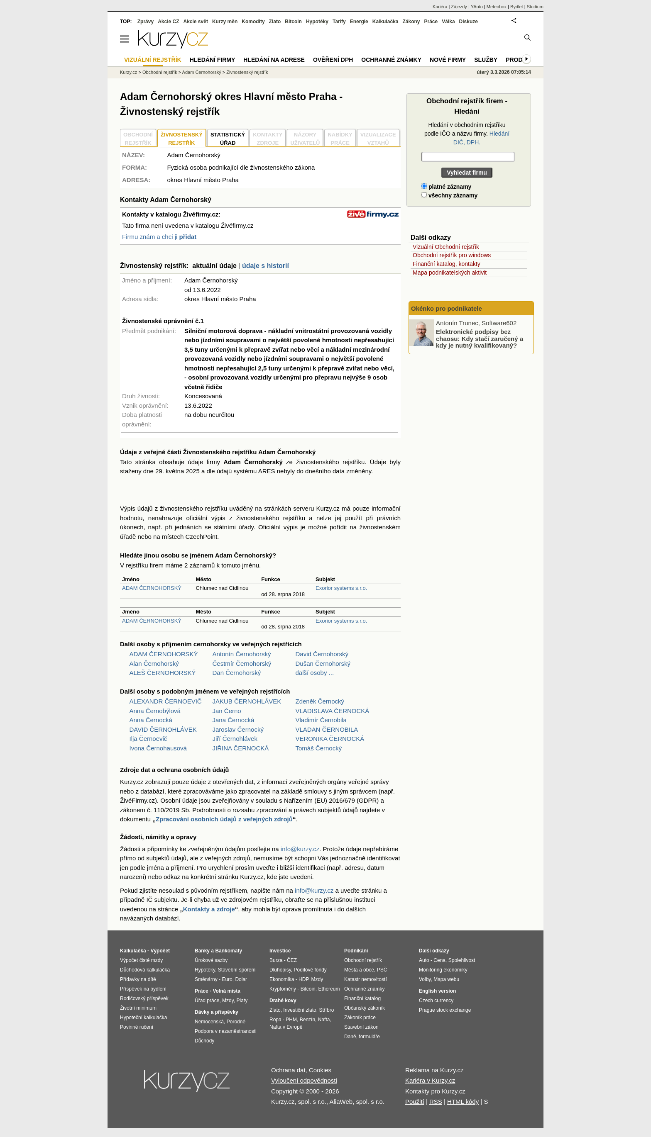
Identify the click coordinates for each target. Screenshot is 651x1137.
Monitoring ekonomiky (443, 970)
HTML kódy (463, 1101)
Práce (431, 21)
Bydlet (516, 6)
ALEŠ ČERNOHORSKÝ (163, 672)
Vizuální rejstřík (152, 59)
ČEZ (292, 960)
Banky (202, 951)
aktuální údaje (214, 265)
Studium (535, 6)
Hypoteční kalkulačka (143, 1017)
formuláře (369, 1037)
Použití (414, 1101)
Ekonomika (281, 979)
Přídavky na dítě (138, 979)
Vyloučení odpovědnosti (304, 1080)
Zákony (411, 21)
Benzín (307, 1020)
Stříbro (326, 1010)
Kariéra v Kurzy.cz (430, 1080)
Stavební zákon (361, 1027)
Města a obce (359, 970)
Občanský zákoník (364, 1008)
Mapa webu (446, 979)
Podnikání (356, 951)
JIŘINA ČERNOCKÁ (241, 748)
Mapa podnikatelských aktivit (450, 272)
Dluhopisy (280, 970)
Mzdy (228, 1000)
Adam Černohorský (201, 72)
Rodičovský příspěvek (144, 998)
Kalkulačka (385, 21)
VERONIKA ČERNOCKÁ (330, 738)
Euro (227, 979)
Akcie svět (196, 21)
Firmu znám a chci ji (159, 236)
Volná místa (226, 991)
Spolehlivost (461, 960)
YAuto (477, 6)
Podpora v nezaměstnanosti (226, 1031)
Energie (359, 21)
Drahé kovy (282, 1000)
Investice (280, 951)
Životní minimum (138, 1008)
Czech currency (436, 1000)
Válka (448, 21)
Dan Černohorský (237, 672)
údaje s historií (265, 265)
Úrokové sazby (211, 960)
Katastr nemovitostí (365, 979)
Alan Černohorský (154, 663)
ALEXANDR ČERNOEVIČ (166, 701)
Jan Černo (227, 710)
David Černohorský (322, 653)
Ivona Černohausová (158, 748)
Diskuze (468, 21)
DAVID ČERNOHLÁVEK (163, 729)
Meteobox (497, 6)
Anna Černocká (151, 719)
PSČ (382, 970)
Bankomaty (228, 951)
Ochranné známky (391, 59)
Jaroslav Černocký (238, 729)
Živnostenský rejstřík (247, 72)
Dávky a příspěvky (216, 1012)
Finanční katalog (362, 998)
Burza (275, 960)
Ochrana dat (288, 1070)
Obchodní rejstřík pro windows (452, 255)
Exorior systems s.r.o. (341, 588)
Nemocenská (209, 1022)
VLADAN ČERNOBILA (327, 729)
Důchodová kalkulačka (145, 970)
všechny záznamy (449, 195)
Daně (350, 1037)
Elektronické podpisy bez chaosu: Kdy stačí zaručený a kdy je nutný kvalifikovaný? (479, 338)
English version (437, 991)
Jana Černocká (234, 719)
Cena (439, 960)
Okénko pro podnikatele (446, 308)
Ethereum (329, 989)
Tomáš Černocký (319, 748)
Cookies (320, 1070)
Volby (425, 979)
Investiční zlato (299, 1010)
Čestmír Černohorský (242, 663)
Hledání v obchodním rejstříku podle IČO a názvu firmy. (466, 134)
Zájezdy (459, 6)
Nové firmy (448, 59)
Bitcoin (293, 21)
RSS (435, 1101)
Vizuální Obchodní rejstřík (446, 246)
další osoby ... (315, 672)
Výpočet (160, 951)
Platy (242, 1000)
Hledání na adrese (274, 59)
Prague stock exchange (445, 1010)
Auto (424, 960)
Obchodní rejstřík (159, 72)
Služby (485, 59)
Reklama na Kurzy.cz (434, 1070)
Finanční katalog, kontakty (446, 264)
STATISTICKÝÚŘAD (227, 138)
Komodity (253, 21)
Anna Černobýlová (155, 710)
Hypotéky (317, 21)
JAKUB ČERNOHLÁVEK (247, 701)
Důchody (204, 1041)
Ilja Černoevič (148, 738)
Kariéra (440, 6)
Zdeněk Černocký (320, 701)
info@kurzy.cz (300, 848)
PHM (291, 1020)
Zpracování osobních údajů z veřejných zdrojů (224, 819)
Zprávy (145, 21)
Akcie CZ (168, 21)
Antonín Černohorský (242, 653)
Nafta (324, 1020)
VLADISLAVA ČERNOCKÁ (333, 710)
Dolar (241, 979)
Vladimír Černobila (321, 719)
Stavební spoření (237, 970)
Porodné (236, 1022)
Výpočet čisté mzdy (141, 960)
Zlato (275, 21)
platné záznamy (446, 186)
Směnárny (206, 979)
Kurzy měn (224, 21)
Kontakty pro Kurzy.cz (435, 1091)
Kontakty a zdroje (209, 909)
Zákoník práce (360, 1017)
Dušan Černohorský (323, 663)
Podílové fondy (310, 970)
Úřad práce (207, 1000)
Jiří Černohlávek (235, 738)
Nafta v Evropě (285, 1027)
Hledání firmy (212, 59)
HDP (303, 979)
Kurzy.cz (128, 72)
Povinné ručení (136, 1027)
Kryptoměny (282, 989)
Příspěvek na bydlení (143, 989)
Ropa (275, 1020)
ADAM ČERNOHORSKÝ (151, 588)
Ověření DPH (333, 59)
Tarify (339, 21)
